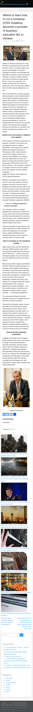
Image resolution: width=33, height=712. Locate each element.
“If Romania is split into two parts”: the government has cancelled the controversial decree (14, 479)
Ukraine (8, 689)
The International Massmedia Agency (14, 4)
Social (8, 687)
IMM (15, 40)
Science (8, 685)
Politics (8, 680)
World (7, 691)
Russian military (11, 682)
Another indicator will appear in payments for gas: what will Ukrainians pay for (16, 661)
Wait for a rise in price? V (13, 656)
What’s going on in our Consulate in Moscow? (15, 571)
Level (8, 703)
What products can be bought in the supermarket (16, 592)
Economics (21, 40)
